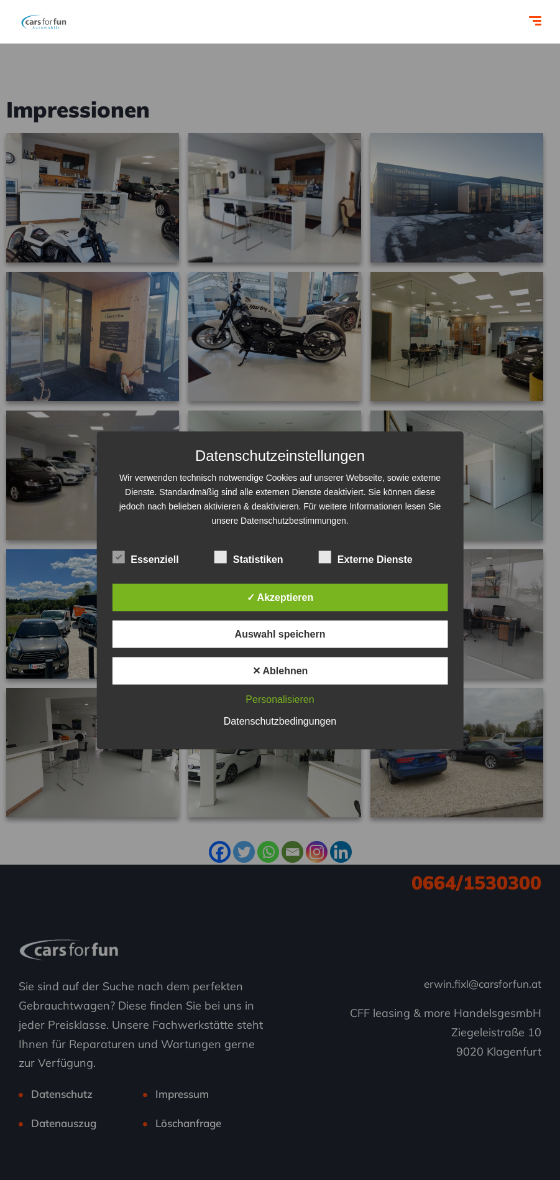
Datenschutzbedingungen (280, 720)
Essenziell (145, 557)
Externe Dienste (366, 557)
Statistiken (248, 557)
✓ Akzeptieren (280, 597)
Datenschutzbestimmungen (293, 520)
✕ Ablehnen (280, 670)
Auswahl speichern (280, 633)
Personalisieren (280, 699)
